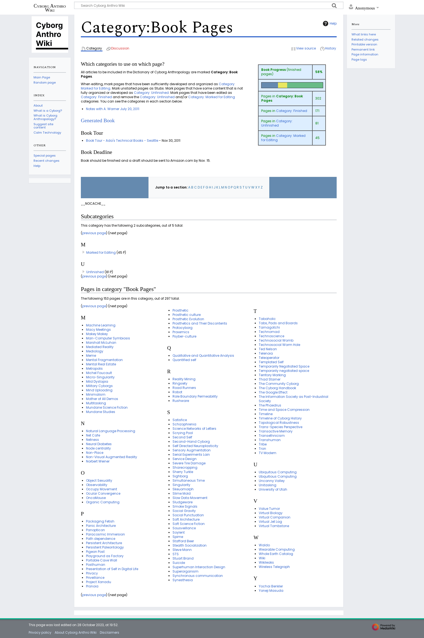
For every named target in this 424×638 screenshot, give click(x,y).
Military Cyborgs (99, 386)
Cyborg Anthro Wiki (50, 7)
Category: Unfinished (277, 123)
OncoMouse (96, 497)
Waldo (264, 545)
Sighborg (180, 476)
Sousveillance (184, 528)
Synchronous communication (198, 575)
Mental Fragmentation (104, 360)
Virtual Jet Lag (270, 521)
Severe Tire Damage (189, 463)
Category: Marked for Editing (283, 137)
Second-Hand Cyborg (191, 441)
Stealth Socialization (190, 545)
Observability (96, 484)
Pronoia (92, 586)
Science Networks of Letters (194, 428)
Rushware (181, 400)
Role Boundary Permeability (195, 396)
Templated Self (271, 362)
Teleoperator (269, 357)
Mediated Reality (100, 347)
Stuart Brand (183, 558)
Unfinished (95, 272)
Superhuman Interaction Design (199, 567)
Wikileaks (266, 562)
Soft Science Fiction (189, 523)
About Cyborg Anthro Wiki (76, 632)
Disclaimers (109, 632)
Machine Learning (100, 325)
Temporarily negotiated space (284, 370)
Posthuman (95, 564)
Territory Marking (272, 375)
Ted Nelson (268, 349)
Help (329, 23)
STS (176, 554)
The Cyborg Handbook (277, 388)
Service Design (185, 459)
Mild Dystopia (97, 381)
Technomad (269, 331)
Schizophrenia (184, 424)
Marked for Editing (101, 252)
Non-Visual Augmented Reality (111, 457)
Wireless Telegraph (274, 566)
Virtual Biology (271, 513)
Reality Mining (184, 379)
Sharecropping (185, 467)
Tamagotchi (269, 327)
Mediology (94, 351)
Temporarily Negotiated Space (284, 366)
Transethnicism (272, 435)
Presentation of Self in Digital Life (112, 569)
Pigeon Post (95, 551)
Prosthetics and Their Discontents (200, 323)
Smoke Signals (185, 506)
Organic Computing (103, 502)
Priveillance (95, 577)
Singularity (181, 484)
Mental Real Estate (101, 364)
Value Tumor (269, 508)
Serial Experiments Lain (191, 454)
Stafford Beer (183, 541)
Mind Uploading (99, 390)
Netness (92, 439)
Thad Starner (269, 379)
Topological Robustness (279, 422)
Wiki (262, 558)
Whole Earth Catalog (276, 553)
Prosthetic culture (187, 314)
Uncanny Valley (272, 480)
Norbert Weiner (98, 461)
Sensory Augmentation (192, 450)
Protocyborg (183, 327)
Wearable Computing (277, 549)
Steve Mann (182, 549)
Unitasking (267, 485)
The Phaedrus (270, 405)
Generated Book (98, 120)
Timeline (266, 414)
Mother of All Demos (102, 398)
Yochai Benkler (271, 586)
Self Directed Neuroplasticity (195, 446)
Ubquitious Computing (278, 476)
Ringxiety (180, 383)
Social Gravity (184, 510)
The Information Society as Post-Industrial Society (293, 398)
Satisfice (180, 420)
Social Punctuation (188, 515)
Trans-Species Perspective (280, 427)
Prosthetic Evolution (188, 319)
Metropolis (94, 368)
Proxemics (181, 332)
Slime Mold (182, 493)
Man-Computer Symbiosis (108, 338)
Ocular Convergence (103, 493)
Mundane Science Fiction (107, 407)
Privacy (92, 573)
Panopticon (95, 530)
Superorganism (185, 571)
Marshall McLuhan (101, 342)
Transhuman (270, 440)
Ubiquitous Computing (278, 472)
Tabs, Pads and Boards (278, 323)
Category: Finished (291, 110)
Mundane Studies (100, 411)
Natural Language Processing (110, 431)
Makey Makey (97, 334)
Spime (178, 536)
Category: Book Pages (282, 98)
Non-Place (94, 452)
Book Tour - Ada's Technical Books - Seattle (122, 140)
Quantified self (184, 360)
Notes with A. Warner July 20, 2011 (112, 109)
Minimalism (95, 394)
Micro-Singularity (100, 377)
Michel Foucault (99, 373)
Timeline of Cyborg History (280, 418)
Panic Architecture (101, 525)
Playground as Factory (105, 556)
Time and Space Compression (284, 409)
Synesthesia (183, 580)
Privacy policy (40, 632)
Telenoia (266, 353)
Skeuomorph (183, 489)
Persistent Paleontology (105, 547)
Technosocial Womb (276, 340)
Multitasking (96, 403)
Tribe (263, 444)
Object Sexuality (99, 480)
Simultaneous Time (189, 480)
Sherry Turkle (183, 472)
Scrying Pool (183, 433)
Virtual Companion (274, 517)
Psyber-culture (184, 336)
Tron (262, 448)
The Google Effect (273, 392)
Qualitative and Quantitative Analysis (203, 355)
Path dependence (100, 538)
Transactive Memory (276, 431)
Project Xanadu (98, 582)
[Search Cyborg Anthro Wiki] (208, 5)
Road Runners (184, 387)
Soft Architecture (186, 519)
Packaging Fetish (100, 521)
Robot (177, 392)
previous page (94, 233)
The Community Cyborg (279, 383)
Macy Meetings (98, 329)
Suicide (179, 562)
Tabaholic (267, 318)
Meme (91, 355)
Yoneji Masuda (271, 590)
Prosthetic (180, 310)
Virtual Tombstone (274, 526)
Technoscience (271, 336)
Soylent (179, 532)
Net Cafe (93, 435)
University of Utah (273, 489)
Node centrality (98, 448)
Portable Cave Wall (101, 560)
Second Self (182, 437)
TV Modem (267, 453)
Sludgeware (183, 502)
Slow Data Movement (190, 497)
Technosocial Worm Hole (279, 344)
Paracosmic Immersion (105, 534)
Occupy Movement (101, 489)
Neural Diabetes (99, 444)
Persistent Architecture (104, 543)
